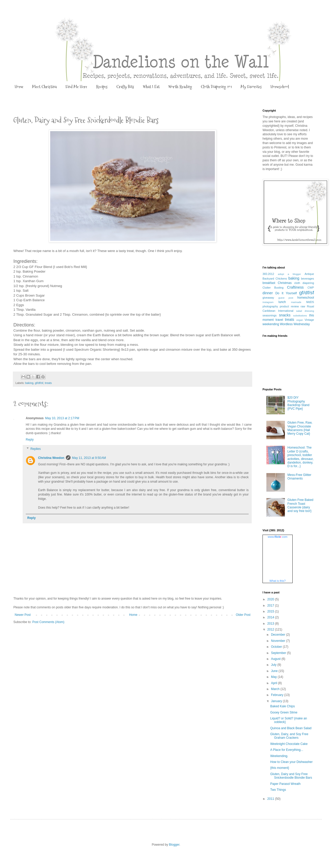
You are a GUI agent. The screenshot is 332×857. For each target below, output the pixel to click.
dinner (268, 293)
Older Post (243, 615)
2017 (271, 605)
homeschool (305, 297)
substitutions (300, 315)
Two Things (278, 790)
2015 (271, 611)
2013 (271, 623)
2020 (271, 599)
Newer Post (23, 615)
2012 (271, 629)
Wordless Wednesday (295, 324)
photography (270, 306)
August (276, 659)
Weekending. (279, 756)
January (277, 701)
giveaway (268, 297)
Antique (309, 273)
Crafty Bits (125, 87)
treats (48, 382)
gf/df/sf (39, 382)
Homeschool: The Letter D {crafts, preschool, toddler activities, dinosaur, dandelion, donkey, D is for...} (300, 457)
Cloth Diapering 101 (216, 87)
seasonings (270, 315)
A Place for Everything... (286, 750)
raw (303, 306)
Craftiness (295, 287)
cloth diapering (304, 282)
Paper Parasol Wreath (285, 784)
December (278, 634)
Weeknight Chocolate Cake (289, 744)
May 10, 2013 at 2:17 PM (62, 418)
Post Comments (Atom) (48, 622)
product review (289, 306)
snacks (285, 315)
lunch (282, 302)
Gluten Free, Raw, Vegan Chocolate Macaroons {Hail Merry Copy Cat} (299, 428)
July (274, 665)
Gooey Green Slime (283, 712)
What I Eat (151, 87)
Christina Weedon (51, 458)
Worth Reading (180, 87)
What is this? (277, 580)
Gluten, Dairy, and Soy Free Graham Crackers (289, 736)
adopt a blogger (289, 274)
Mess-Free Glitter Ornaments (299, 476)
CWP (311, 287)
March (276, 689)
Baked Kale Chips (282, 706)
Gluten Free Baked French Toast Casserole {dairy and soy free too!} (300, 505)
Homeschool (279, 87)
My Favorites (251, 87)
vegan (299, 319)
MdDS (310, 302)
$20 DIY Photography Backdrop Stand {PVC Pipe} (298, 403)
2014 (271, 617)
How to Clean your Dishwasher (291, 762)
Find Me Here (76, 87)
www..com (277, 536)
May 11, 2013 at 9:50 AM (89, 458)
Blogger (174, 844)
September (279, 653)
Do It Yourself (286, 293)
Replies (35, 449)
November (278, 641)
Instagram (268, 302)
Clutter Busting (273, 287)
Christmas (285, 283)
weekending (271, 324)
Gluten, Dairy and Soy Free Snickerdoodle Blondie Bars (291, 775)
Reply (30, 439)
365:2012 (268, 273)
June (274, 671)
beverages (307, 278)
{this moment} (279, 768)
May (274, 677)
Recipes (102, 87)
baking (29, 382)
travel (279, 320)
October (277, 647)
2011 (271, 799)
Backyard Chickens (275, 278)
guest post (285, 297)
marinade (296, 302)
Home (19, 87)
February (277, 695)
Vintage (309, 319)
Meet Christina (44, 87)
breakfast (269, 283)
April (274, 683)
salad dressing (305, 310)
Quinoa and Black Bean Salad (290, 728)
